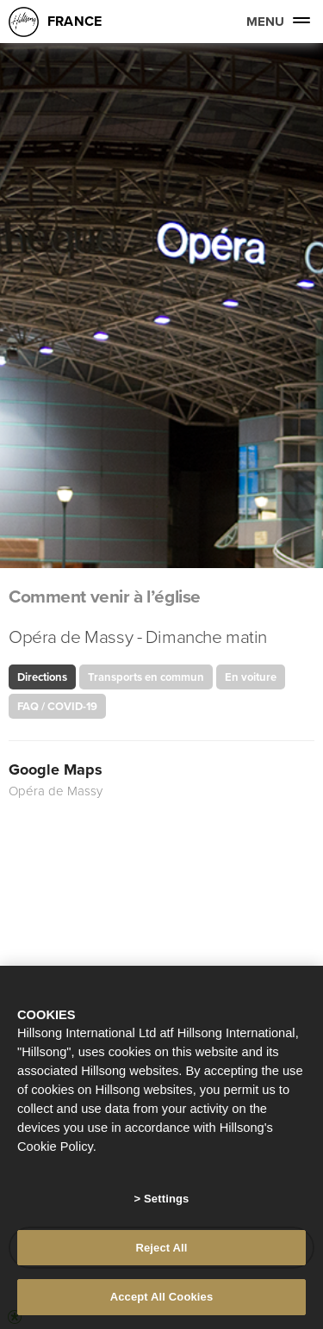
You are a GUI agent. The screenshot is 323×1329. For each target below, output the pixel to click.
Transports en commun (146, 677)
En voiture (250, 677)
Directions (42, 677)
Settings (166, 1198)
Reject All (161, 1247)
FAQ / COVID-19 (57, 706)
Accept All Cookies (162, 1296)
